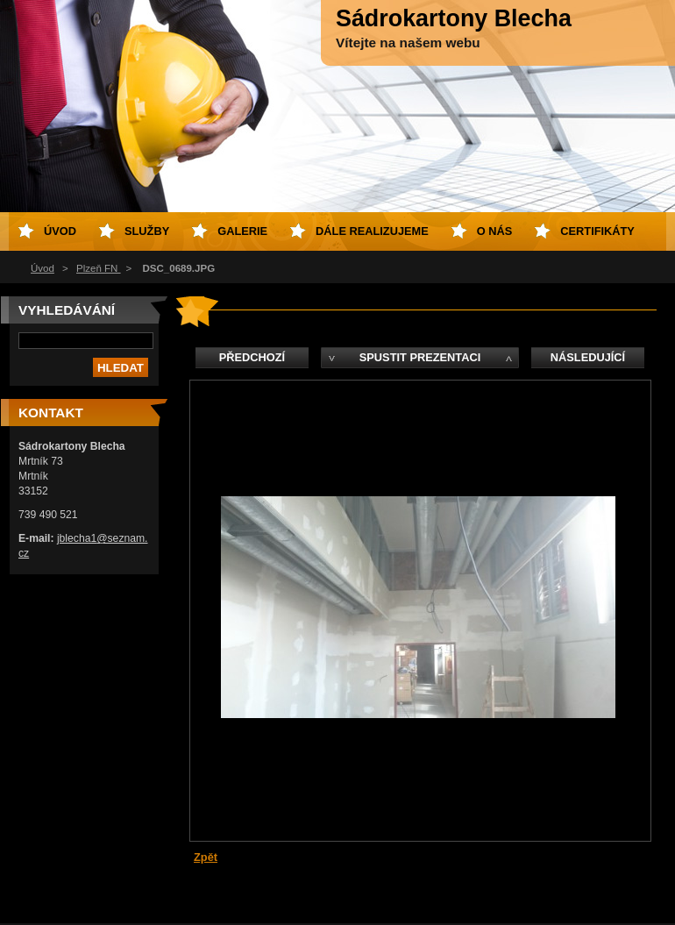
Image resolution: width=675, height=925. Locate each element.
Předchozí (252, 357)
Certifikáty (597, 231)
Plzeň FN (98, 268)
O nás (495, 231)
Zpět (205, 857)
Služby (146, 231)
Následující (588, 357)
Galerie (242, 231)
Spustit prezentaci (419, 357)
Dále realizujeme (372, 231)
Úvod (42, 268)
